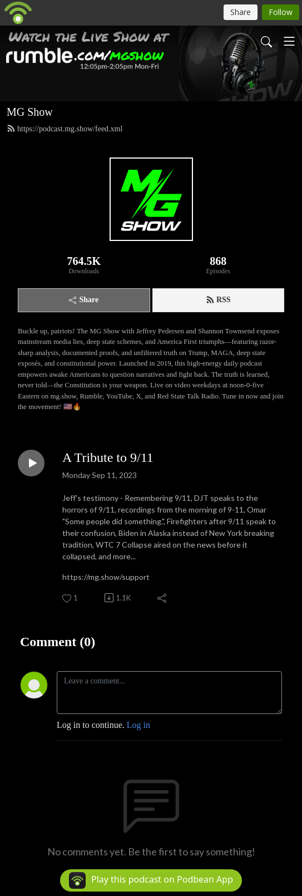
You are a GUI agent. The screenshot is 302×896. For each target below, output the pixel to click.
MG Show (30, 112)
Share (83, 300)
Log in (138, 725)
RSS (218, 300)
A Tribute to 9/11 (108, 457)
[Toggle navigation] (289, 41)
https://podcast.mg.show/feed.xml (64, 128)
